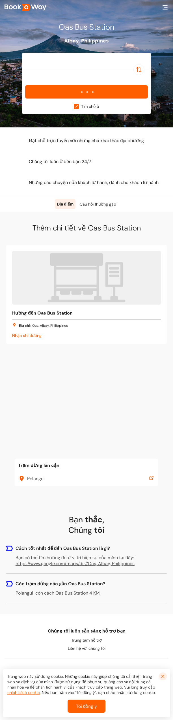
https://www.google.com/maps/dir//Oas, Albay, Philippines (75, 564)
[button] (165, 7)
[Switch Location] (138, 69)
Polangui (25, 593)
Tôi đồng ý (86, 706)
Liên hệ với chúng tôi (86, 648)
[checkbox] (76, 106)
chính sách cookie (23, 692)
